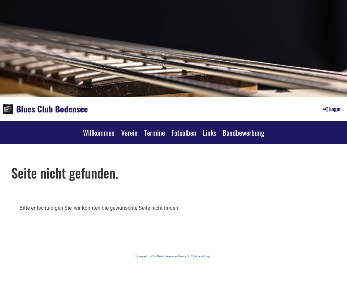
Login (331, 109)
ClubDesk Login (201, 256)
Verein (129, 132)
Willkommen (99, 132)
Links (209, 132)
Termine (154, 132)
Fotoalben (183, 132)
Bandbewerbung (243, 132)
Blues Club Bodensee (52, 109)
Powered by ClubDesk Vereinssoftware (160, 256)
